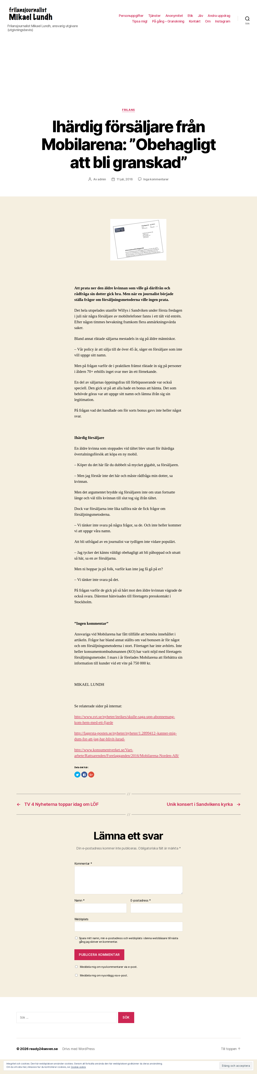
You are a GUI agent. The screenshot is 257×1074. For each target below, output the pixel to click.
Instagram (222, 21)
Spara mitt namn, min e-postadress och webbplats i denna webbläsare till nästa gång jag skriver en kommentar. (128, 940)
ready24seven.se (43, 1049)
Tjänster (154, 16)
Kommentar (83, 863)
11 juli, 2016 (125, 179)
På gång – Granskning (168, 21)
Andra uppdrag (219, 16)
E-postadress (140, 900)
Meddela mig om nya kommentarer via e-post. (108, 967)
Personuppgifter (131, 16)
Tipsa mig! (139, 21)
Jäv (200, 16)
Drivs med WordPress (78, 1049)
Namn (79, 900)
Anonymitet (174, 16)
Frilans (128, 110)
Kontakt (195, 21)
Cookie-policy (78, 1067)
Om (207, 21)
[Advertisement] (128, 80)
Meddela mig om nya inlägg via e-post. (104, 975)
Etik (190, 16)
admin (102, 179)
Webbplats (81, 919)
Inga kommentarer (156, 179)
